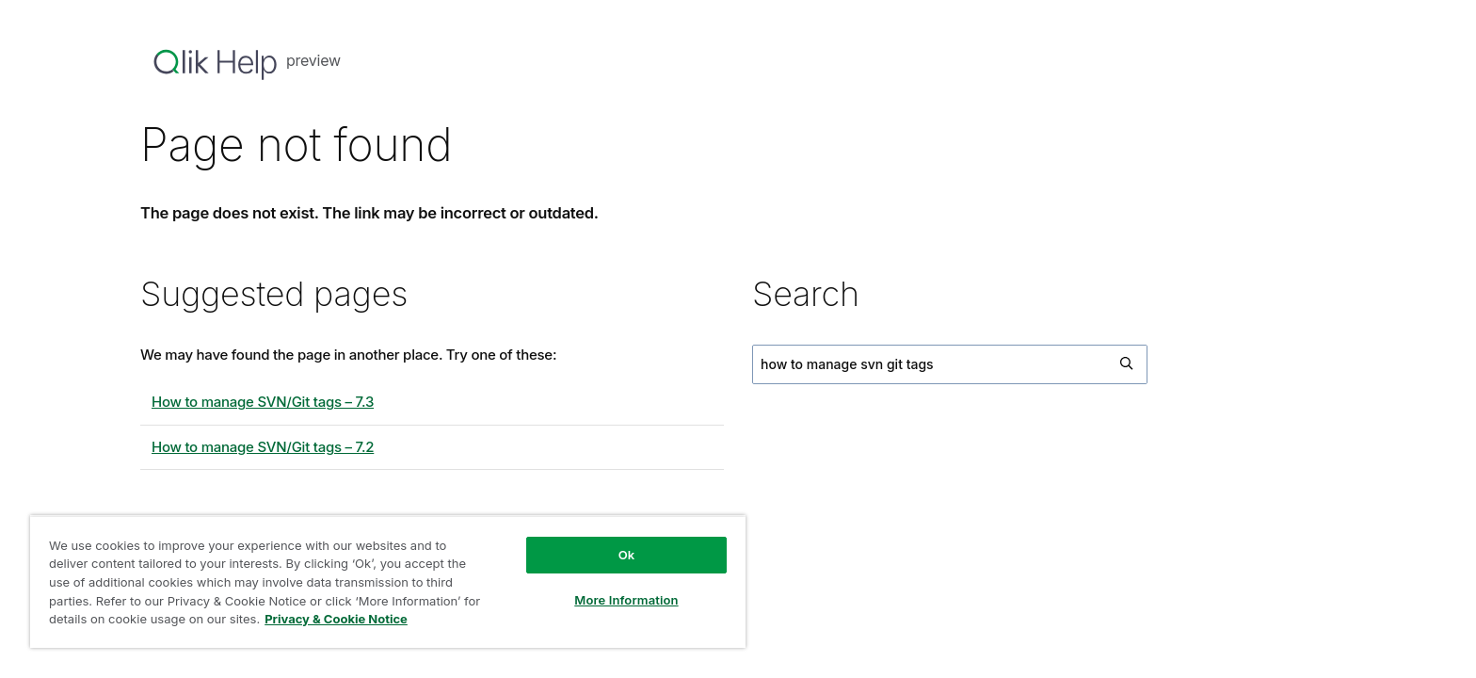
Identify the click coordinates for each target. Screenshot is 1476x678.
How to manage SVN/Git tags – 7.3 (263, 402)
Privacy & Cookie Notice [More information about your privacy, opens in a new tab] (336, 618)
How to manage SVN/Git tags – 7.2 (263, 447)
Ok (626, 554)
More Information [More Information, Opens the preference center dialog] (626, 599)
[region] (388, 581)
